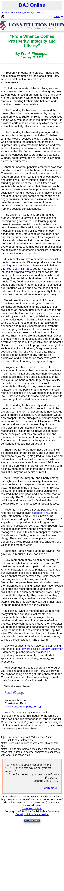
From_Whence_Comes (28, 12)
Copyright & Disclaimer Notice (32, 814)
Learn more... (51, 787)
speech (42, 512)
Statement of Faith (32, 808)
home (4, 12)
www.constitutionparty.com (24, 706)
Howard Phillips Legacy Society (42, 648)
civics (12, 12)
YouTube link (18, 268)
